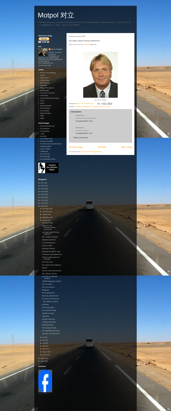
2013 (42, 194)
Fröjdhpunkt (44, 151)
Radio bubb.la (44, 78)
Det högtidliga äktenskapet (51, 331)
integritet (78, 106)
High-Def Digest (45, 113)
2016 (42, 186)
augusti (45, 220)
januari (44, 355)
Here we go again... (48, 307)
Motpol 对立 (56, 15)
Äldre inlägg (126, 147)
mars (44, 349)
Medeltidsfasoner (47, 325)
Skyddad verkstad (48, 313)
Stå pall (44, 268)
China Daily (44, 95)
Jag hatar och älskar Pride (50, 333)
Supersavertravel (45, 106)
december (45, 209)
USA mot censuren (48, 287)
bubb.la (42, 75)
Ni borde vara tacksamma (50, 299)
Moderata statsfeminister (50, 296)
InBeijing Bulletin (45, 146)
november (45, 211)
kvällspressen (86, 106)
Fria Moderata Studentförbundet (50, 144)
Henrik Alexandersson (47, 126)
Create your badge (43, 393)
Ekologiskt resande (48, 248)
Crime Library (44, 111)
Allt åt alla (45, 304)
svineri (108, 106)
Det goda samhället (46, 141)
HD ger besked (47, 284)
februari (45, 352)
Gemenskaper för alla (49, 328)
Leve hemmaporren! (48, 243)
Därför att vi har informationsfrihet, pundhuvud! (49, 227)
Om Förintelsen (45, 108)
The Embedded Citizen (47, 159)
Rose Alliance (44, 83)
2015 (42, 189)
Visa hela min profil (44, 65)
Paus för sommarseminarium (51, 271)
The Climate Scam (46, 139)
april (44, 346)
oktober (45, 214)
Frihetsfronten (44, 80)
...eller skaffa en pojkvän (50, 301)
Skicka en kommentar (80, 137)
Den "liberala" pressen (49, 273)
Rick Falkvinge (45, 156)
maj (43, 343)
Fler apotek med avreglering (51, 265)
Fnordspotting (44, 131)
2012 (42, 197)
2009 (42, 206)
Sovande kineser (47, 223)
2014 (42, 191)
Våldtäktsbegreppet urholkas (51, 281)
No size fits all (44, 154)
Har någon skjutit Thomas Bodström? (50, 233)
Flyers (42, 103)
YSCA (42, 100)
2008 (42, 358)
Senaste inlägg (76, 147)
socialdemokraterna (98, 106)
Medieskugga (44, 90)
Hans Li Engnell (56, 49)
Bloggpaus (45, 290)
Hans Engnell (42, 369)
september (46, 217)
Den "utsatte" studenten (50, 237)
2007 (42, 361)
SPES (42, 116)
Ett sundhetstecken (48, 293)
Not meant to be (47, 262)
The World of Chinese (47, 93)
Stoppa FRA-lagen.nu (47, 88)
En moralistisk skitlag (49, 310)
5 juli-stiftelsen (45, 128)
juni (43, 340)
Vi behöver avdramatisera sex (52, 254)
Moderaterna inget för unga (51, 251)
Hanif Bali (43, 136)
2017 (42, 183)
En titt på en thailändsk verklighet (49, 277)
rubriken (86, 44)
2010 (42, 203)
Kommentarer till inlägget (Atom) (91, 151)
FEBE (42, 118)
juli (43, 337)
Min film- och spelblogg (47, 73)
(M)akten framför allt (48, 240)
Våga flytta (45, 316)
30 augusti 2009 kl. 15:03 (84, 121)
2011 (42, 200)
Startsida (102, 147)
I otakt (42, 134)
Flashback (43, 85)
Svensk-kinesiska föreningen (49, 98)
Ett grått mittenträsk (48, 319)
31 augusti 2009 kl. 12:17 (84, 133)
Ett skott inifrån (47, 245)
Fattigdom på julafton (49, 322)
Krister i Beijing (45, 149)
